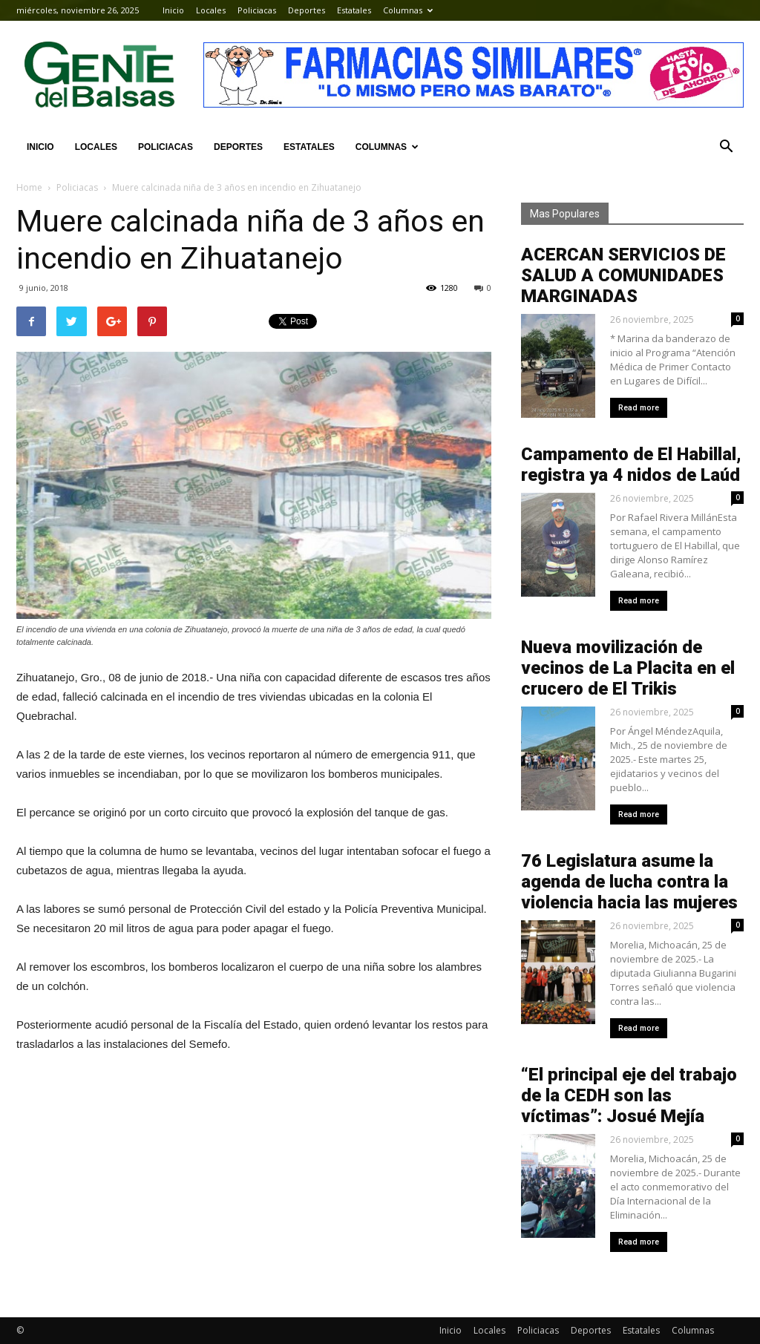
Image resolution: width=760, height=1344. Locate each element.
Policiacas (257, 10)
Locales (211, 10)
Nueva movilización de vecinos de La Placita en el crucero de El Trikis (628, 668)
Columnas (408, 10)
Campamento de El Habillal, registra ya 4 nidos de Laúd (631, 464)
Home (29, 187)
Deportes (306, 10)
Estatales (354, 10)
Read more (638, 408)
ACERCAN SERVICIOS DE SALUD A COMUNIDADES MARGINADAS (623, 275)
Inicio (173, 10)
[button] (726, 147)
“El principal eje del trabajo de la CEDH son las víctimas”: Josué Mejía (629, 1095)
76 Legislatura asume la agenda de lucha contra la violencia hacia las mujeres (629, 881)
